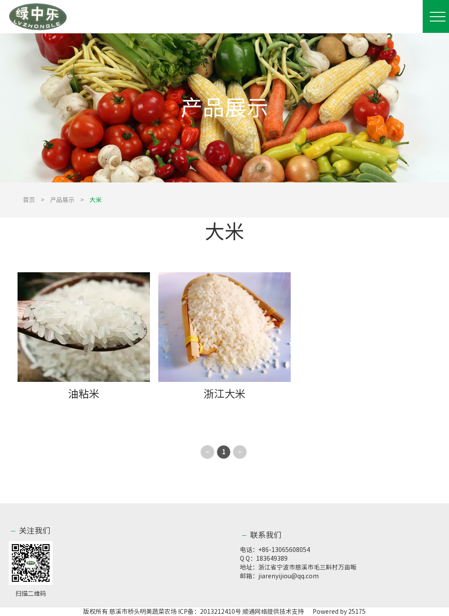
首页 (29, 200)
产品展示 (62, 200)
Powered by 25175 (335, 612)
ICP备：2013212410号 (210, 612)
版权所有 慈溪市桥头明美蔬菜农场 (130, 612)
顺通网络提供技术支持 (273, 612)
